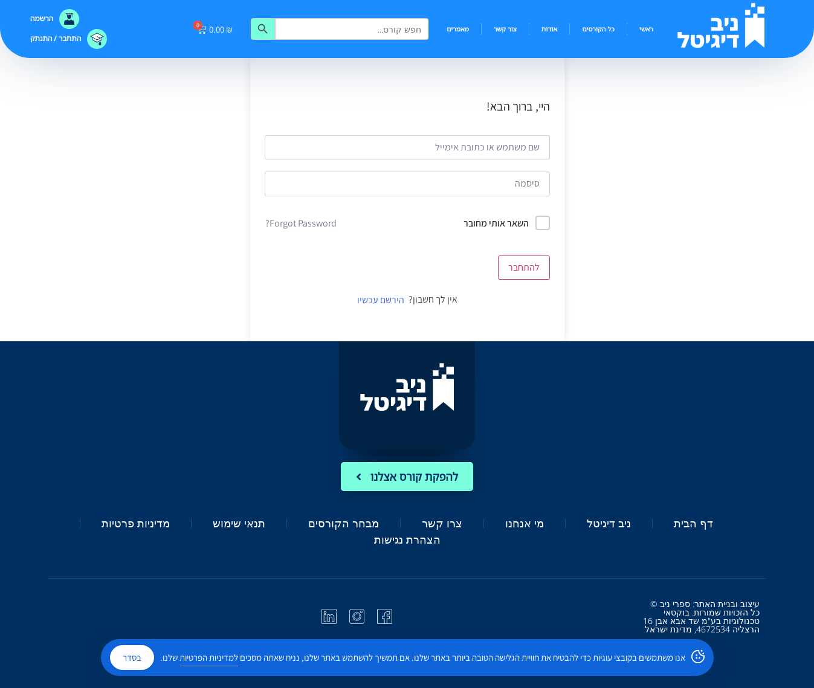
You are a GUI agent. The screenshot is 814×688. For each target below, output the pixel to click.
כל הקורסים (598, 28)
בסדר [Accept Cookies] (132, 657)
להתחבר (524, 267)
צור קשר (505, 28)
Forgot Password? (301, 223)
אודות (549, 28)
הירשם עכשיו (380, 300)
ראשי (646, 28)
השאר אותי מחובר (496, 223)
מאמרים (458, 28)
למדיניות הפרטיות (208, 657)
